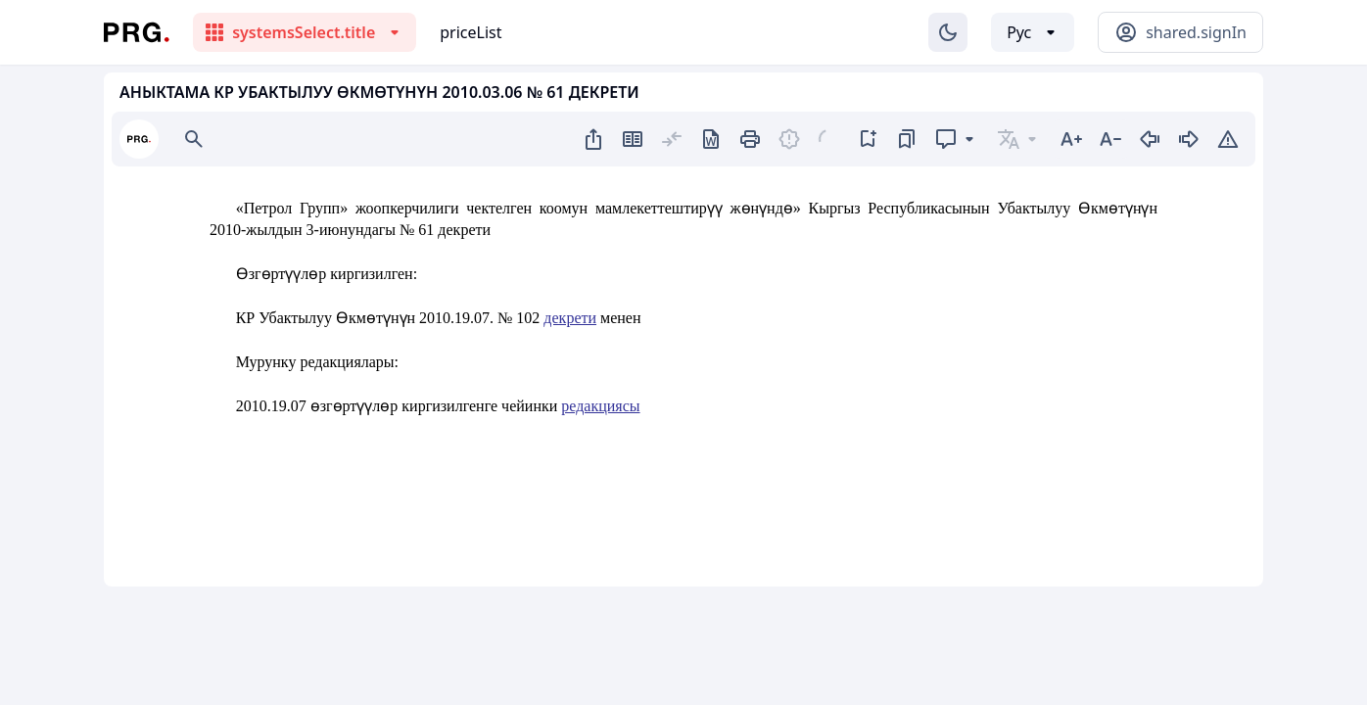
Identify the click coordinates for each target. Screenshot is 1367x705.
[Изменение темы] (947, 32)
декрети (569, 317)
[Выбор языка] (1032, 32)
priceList (470, 32)
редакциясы (600, 406)
